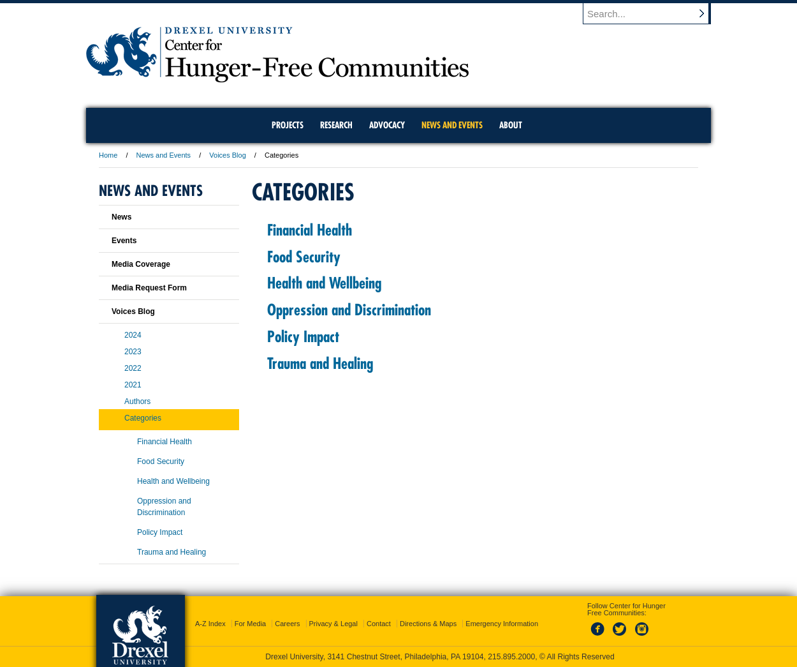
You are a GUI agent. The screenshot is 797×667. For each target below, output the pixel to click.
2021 (133, 384)
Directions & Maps (428, 623)
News (121, 217)
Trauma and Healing (320, 363)
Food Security (303, 256)
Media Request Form (149, 287)
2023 (133, 351)
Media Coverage (141, 264)
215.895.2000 (511, 656)
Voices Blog (227, 155)
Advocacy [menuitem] (387, 125)
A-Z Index (210, 623)
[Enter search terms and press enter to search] (653, 13)
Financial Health (309, 229)
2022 (133, 368)
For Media (251, 623)
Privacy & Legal (333, 623)
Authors (137, 401)
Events (124, 240)
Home (108, 155)
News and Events (163, 155)
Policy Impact (303, 336)
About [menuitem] (510, 125)
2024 (133, 335)
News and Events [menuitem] (452, 125)
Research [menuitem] (336, 125)
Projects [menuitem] (287, 125)
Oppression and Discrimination (349, 309)
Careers (287, 623)
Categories (142, 418)
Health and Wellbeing (324, 282)
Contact (379, 623)
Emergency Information (501, 623)
